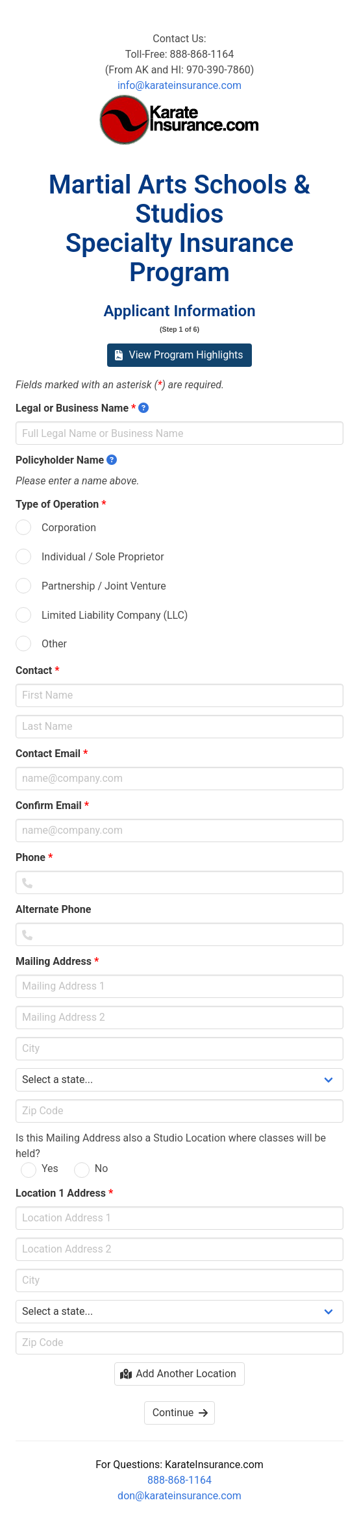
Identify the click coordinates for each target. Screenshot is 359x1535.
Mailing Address (57, 961)
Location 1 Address (64, 1193)
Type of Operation (61, 504)
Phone (34, 857)
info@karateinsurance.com (179, 85)
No (101, 1168)
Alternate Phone (57, 909)
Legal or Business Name (82, 408)
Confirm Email (52, 805)
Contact (37, 670)
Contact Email (52, 753)
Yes (50, 1168)
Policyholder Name (66, 460)
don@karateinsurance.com (179, 1496)
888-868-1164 (179, 1480)
